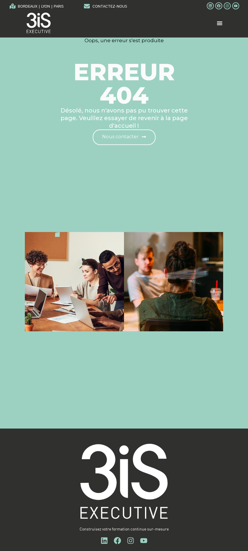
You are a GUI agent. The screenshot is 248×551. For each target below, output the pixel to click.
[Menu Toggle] (220, 26)
